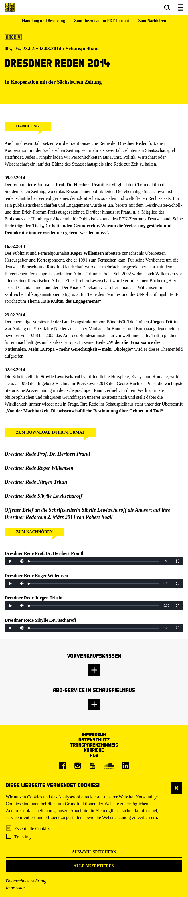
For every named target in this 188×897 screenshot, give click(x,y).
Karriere (94, 750)
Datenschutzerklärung (26, 880)
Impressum (16, 887)
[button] (167, 7)
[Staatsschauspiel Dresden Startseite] (10, 8)
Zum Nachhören (152, 21)
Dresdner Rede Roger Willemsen (39, 468)
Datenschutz (94, 740)
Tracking (22, 836)
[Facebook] (62, 765)
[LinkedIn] (125, 765)
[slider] (94, 561)
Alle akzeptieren (94, 866)
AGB (94, 755)
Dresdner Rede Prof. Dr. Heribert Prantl (47, 454)
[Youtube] (92, 765)
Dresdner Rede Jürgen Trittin (36, 482)
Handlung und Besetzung (43, 21)
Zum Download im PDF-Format (101, 21)
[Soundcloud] (109, 765)
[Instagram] (77, 765)
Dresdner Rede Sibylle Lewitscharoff (43, 496)
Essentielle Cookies (32, 828)
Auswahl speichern (94, 852)
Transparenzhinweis (94, 745)
